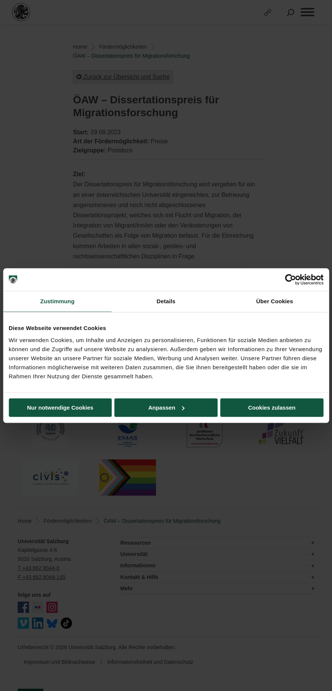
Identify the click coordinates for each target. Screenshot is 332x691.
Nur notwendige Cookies (60, 407)
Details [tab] (166, 301)
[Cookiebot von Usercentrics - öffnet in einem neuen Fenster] (290, 279)
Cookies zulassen (271, 407)
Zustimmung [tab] (57, 301)
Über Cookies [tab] (274, 301)
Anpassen (166, 407)
